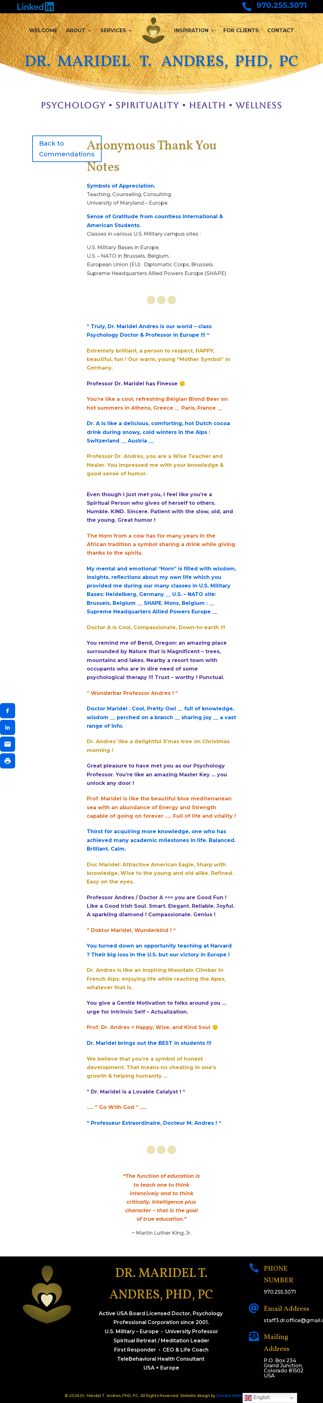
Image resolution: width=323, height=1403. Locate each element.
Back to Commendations (67, 149)
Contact (280, 30)
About (75, 30)
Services (113, 30)
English (257, 1398)
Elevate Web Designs (236, 1395)
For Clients (241, 30)
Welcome (43, 30)
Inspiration (191, 30)
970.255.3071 (281, 5)
